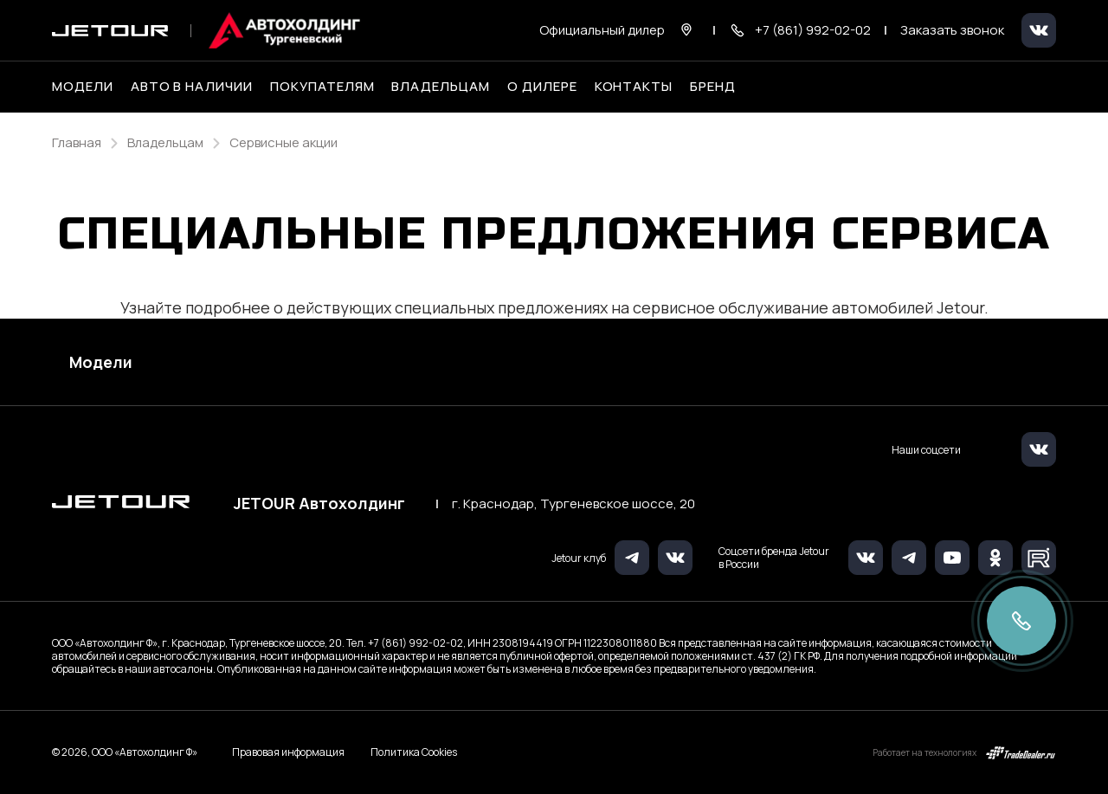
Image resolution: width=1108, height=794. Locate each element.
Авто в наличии (192, 86)
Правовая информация (288, 752)
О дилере (542, 86)
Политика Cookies (413, 752)
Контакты (634, 86)
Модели (100, 362)
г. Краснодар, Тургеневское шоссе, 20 (573, 504)
